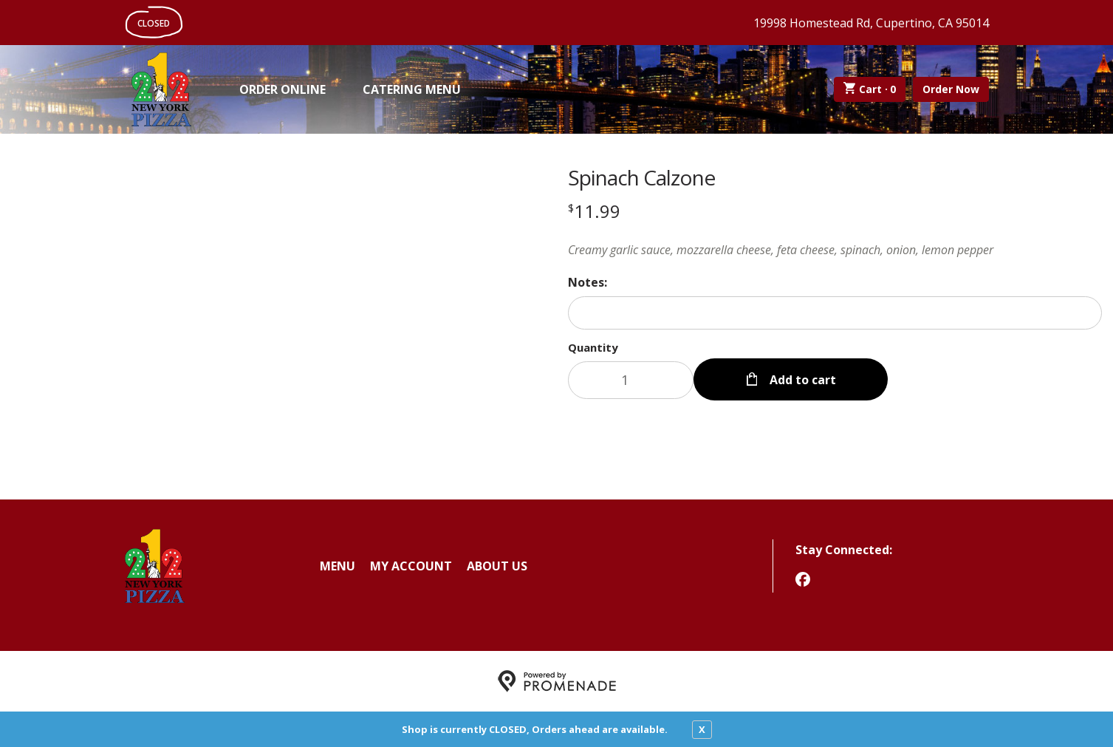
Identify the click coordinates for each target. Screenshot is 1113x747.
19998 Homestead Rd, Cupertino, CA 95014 (871, 23)
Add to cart (801, 380)
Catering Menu (412, 89)
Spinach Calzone (641, 177)
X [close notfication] (702, 729)
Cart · (869, 89)
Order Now (950, 89)
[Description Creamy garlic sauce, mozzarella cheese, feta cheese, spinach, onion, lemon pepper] (835, 249)
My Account (411, 566)
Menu (337, 566)
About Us (497, 566)
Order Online (282, 89)
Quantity (593, 347)
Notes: (587, 282)
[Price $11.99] (594, 211)
